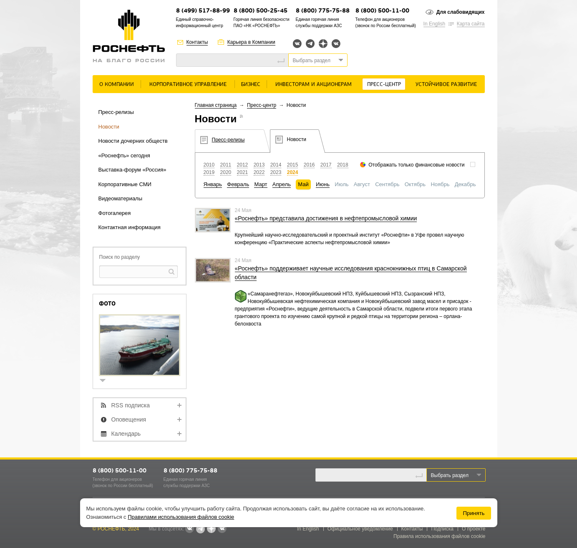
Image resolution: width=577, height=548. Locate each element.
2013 (259, 165)
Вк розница (336, 44)
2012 (242, 165)
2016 (309, 165)
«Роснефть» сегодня (124, 155)
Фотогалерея (114, 213)
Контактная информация (129, 227)
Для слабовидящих (460, 12)
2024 (292, 172)
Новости (108, 127)
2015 (292, 165)
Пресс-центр (384, 84)
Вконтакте (297, 43)
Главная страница (216, 105)
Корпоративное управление (188, 84)
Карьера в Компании (251, 42)
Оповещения (128, 419)
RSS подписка (130, 405)
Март (260, 184)
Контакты (197, 42)
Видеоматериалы (120, 198)
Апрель (281, 184)
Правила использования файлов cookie (439, 536)
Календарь (126, 433)
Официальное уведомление (360, 529)
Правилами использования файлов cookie (181, 517)
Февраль (238, 184)
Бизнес (250, 84)
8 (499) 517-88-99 (203, 11)
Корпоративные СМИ (124, 184)
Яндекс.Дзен (323, 43)
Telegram (310, 43)
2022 (259, 172)
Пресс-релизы (116, 112)
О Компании (116, 84)
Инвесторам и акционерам (313, 84)
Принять (473, 513)
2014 (276, 165)
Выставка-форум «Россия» (132, 170)
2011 (226, 165)
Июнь (323, 184)
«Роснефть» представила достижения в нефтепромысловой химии (326, 218)
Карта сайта (471, 24)
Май (303, 184)
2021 (242, 172)
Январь (213, 184)
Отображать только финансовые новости (416, 165)
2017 (326, 165)
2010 (209, 165)
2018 (342, 165)
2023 (276, 172)
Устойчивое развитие (446, 84)
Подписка (442, 529)
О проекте (474, 529)
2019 (209, 172)
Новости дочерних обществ (133, 141)
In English (434, 24)
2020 (226, 172)
